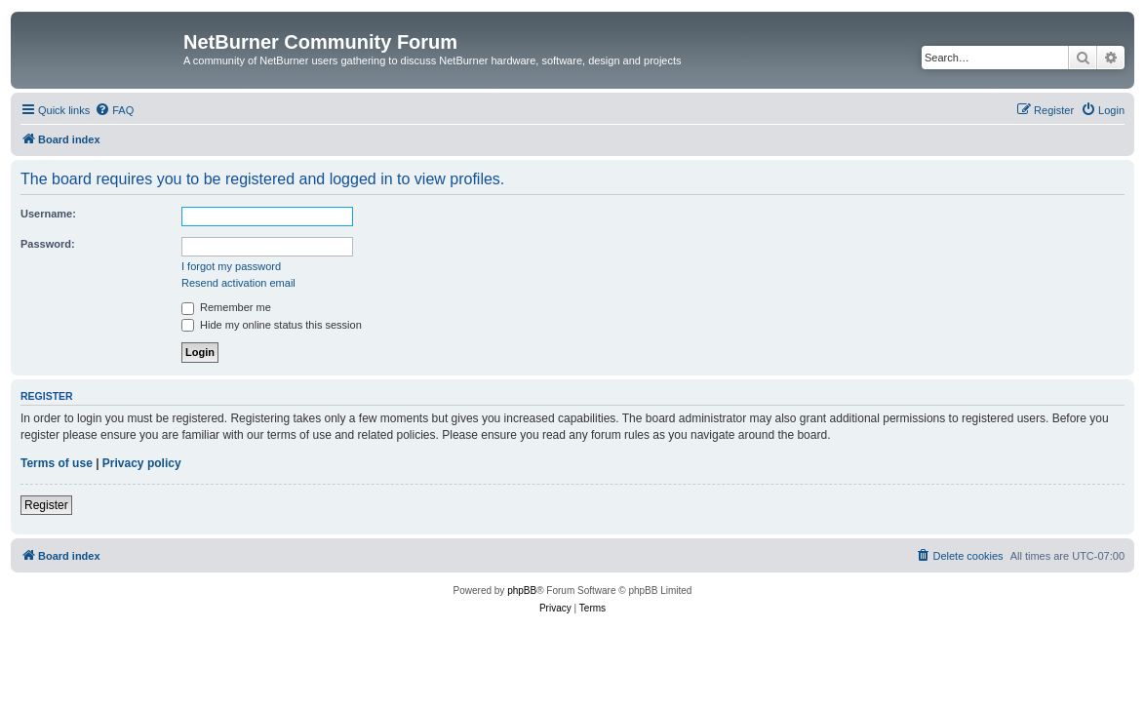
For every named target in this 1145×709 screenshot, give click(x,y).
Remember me (226, 307)
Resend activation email (238, 283)
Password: (47, 244)
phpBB (521, 590)
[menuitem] (114, 110)
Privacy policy (141, 463)
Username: (48, 213)
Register (46, 505)
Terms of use (56, 463)
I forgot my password (231, 266)
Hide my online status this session (271, 325)
